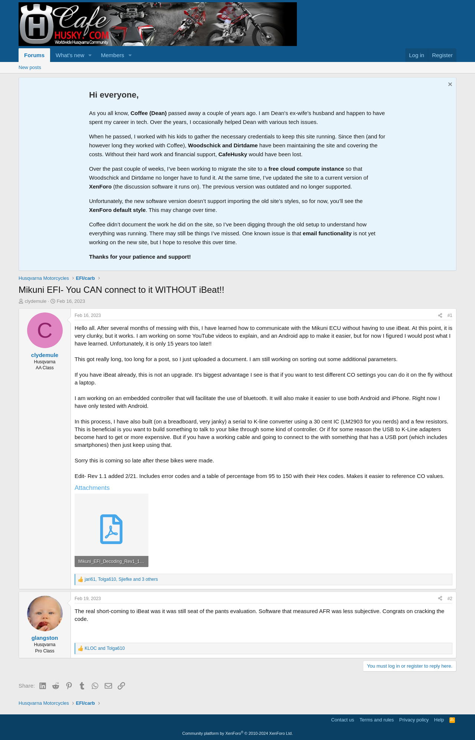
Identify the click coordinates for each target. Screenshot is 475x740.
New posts (30, 67)
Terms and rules (377, 720)
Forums (34, 55)
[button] (90, 55)
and (105, 648)
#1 (450, 315)
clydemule (36, 301)
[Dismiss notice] (449, 85)
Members (112, 55)
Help (439, 720)
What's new (70, 55)
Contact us (342, 720)
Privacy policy (414, 720)
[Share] (440, 315)
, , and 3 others (121, 579)
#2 (450, 598)
